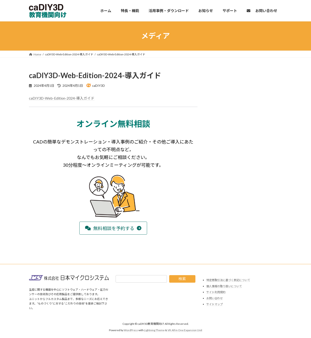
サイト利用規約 (215, 292)
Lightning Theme (154, 330)
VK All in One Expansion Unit (185, 330)
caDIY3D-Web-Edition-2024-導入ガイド (61, 98)
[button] (113, 228)
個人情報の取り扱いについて (224, 286)
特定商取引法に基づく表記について (228, 280)
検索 (182, 279)
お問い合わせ (214, 298)
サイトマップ (214, 304)
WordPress (131, 330)
